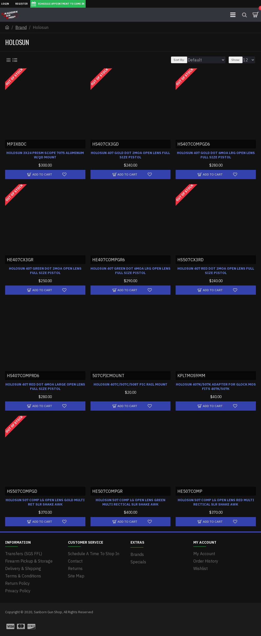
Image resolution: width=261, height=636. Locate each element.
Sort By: (179, 60)
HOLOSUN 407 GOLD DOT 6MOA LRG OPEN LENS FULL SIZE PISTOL (216, 155)
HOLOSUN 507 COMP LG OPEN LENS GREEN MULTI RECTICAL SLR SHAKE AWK (130, 502)
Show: (235, 60)
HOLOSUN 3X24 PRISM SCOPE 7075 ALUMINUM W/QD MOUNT (45, 155)
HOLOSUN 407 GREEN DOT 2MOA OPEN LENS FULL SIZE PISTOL (45, 271)
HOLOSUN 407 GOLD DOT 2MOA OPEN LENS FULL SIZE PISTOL (130, 155)
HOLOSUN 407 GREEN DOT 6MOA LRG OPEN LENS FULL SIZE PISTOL (130, 271)
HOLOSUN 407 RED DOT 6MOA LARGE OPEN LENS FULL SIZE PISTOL (45, 386)
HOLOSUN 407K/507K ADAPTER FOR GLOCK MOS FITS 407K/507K (216, 386)
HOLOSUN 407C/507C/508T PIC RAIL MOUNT (130, 384)
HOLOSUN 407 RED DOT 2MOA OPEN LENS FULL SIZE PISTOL (215, 271)
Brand (21, 27)
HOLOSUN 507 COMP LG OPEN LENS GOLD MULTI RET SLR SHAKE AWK (45, 502)
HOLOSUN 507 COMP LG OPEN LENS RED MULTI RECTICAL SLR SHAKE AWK (216, 502)
